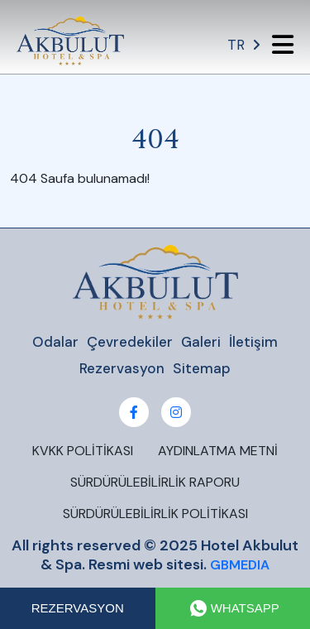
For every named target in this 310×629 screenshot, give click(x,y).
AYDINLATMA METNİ (218, 450)
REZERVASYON (77, 608)
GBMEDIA (239, 565)
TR (243, 45)
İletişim (253, 342)
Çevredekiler (130, 342)
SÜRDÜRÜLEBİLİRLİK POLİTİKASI (155, 513)
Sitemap (202, 368)
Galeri (201, 342)
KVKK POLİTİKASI (82, 450)
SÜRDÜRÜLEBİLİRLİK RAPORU (155, 482)
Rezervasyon (122, 368)
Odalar (55, 342)
